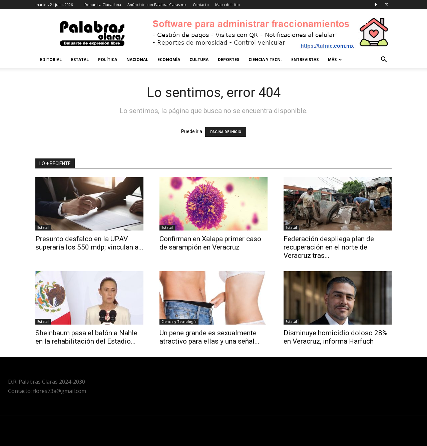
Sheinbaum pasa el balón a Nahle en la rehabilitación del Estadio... (86, 337)
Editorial (51, 59)
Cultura (198, 59)
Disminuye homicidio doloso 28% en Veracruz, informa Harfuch (336, 337)
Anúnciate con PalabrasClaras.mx (156, 4)
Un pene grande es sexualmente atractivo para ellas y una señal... (209, 337)
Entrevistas (305, 59)
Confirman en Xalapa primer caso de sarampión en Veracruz (210, 243)
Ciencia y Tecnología (178, 321)
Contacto (201, 4)
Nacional (137, 59)
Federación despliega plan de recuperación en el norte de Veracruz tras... (329, 247)
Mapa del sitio (227, 4)
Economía (168, 59)
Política (107, 59)
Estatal (80, 59)
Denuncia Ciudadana (102, 4)
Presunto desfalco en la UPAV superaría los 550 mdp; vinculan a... (89, 243)
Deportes (228, 59)
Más (335, 59)
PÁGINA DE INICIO (225, 132)
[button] (384, 60)
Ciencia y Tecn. (265, 59)
